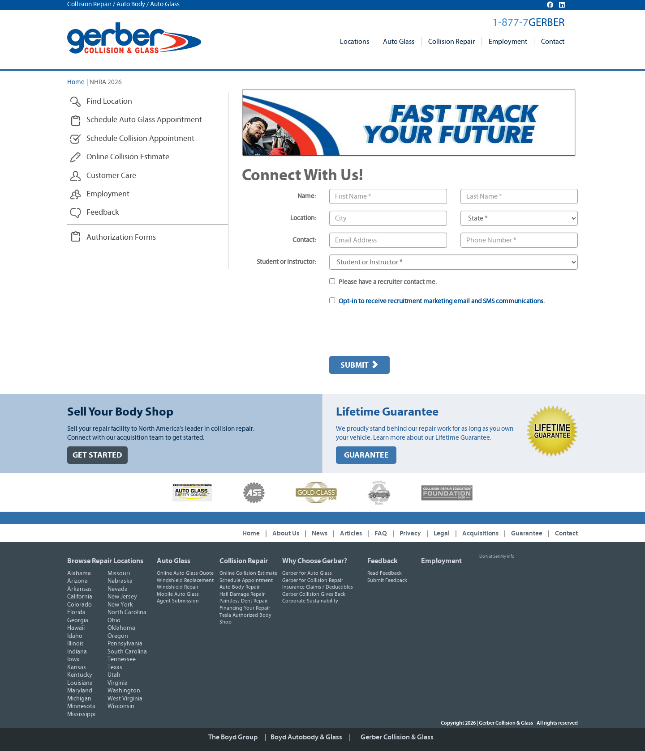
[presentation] (397, 331)
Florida (76, 612)
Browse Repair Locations (105, 561)
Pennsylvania (125, 644)
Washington (124, 690)
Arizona (77, 581)
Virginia (118, 683)
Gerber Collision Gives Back (313, 594)
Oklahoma (121, 628)
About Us (285, 533)
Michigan (79, 699)
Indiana (77, 652)
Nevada (118, 589)
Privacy (410, 533)
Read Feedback (384, 573)
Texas (115, 667)
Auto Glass (398, 41)
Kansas (76, 667)
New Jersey (122, 597)
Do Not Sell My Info (496, 556)
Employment (508, 41)
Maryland (79, 690)
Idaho (74, 636)
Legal (442, 533)
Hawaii (76, 628)
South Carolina (127, 652)
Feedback (382, 561)
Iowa (73, 659)
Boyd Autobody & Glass (306, 737)
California (79, 597)
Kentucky (79, 675)
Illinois (75, 644)
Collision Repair (451, 41)
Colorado (79, 605)
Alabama (79, 573)
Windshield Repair (177, 587)
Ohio (114, 620)
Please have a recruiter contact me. (383, 281)
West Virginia (125, 699)
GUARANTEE (366, 455)
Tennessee (122, 659)
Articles (351, 533)
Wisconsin (121, 706)
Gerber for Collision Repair (312, 580)
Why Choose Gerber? (314, 561)
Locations (354, 41)
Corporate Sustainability (310, 600)
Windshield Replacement (185, 580)
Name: (306, 196)
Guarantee (526, 533)
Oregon (118, 636)
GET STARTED (97, 455)
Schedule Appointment (246, 580)
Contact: (304, 240)
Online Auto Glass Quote (185, 573)
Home (76, 82)
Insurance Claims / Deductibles (317, 587)
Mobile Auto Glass (178, 594)
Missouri (119, 573)
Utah (114, 675)
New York (120, 605)
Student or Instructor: (286, 262)
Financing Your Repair (244, 608)
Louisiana (80, 683)
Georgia (77, 620)
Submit (359, 365)
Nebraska (120, 581)
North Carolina (127, 612)
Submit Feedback (387, 580)
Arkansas (79, 589)
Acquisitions (480, 533)
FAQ (380, 533)
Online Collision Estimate (248, 573)
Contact (552, 41)
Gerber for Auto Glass (307, 573)
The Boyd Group (233, 737)
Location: (303, 218)
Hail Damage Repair (242, 594)
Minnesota (81, 706)
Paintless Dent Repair (243, 600)
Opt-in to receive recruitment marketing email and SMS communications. (442, 301)
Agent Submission (178, 600)
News (319, 533)
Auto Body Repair (239, 587)
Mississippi (81, 714)
